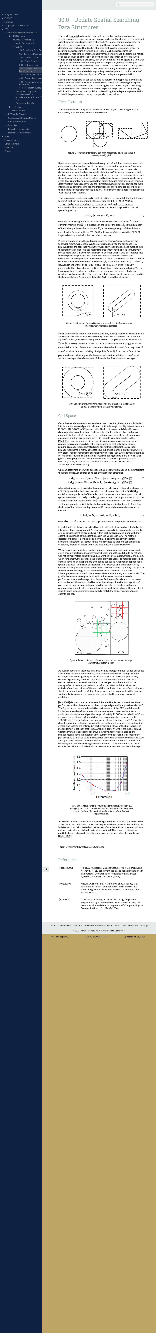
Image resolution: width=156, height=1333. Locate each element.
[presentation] (72, 201)
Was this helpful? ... (70, 940)
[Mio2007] (70, 703)
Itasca (110, 940)
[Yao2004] (69, 441)
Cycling (150, 926)
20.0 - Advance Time (90, 934)
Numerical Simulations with (106, 926)
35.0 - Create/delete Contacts (115, 934)
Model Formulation (134, 926)
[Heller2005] (71, 836)
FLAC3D (95, 940)
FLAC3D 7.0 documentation (71, 926)
